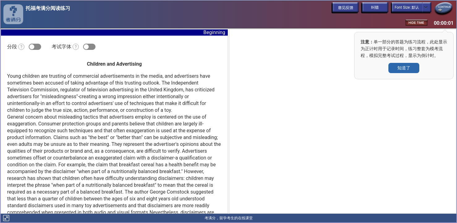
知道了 (403, 67)
